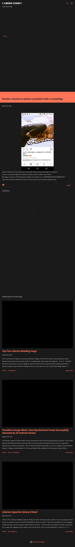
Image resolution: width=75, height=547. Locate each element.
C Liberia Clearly (12, 3)
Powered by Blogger (37, 542)
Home (5, 36)
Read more (69, 370)
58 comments (12, 531)
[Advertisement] (37, 21)
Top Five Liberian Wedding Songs (19, 351)
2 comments (12, 370)
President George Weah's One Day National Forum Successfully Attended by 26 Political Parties (35, 431)
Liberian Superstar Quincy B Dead (19, 511)
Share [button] (69, 185)
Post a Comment (13, 452)
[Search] (67, 3)
